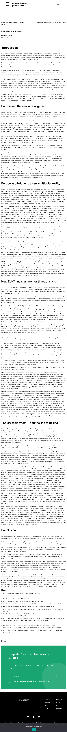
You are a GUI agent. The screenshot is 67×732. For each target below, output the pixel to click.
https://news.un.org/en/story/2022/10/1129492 (16, 599)
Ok (34, 729)
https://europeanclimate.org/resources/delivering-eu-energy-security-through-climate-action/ (28, 606)
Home (46, 699)
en (57, 4)
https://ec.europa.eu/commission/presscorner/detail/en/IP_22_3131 (21, 593)
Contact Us (59, 708)
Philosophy (47, 702)
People (46, 705)
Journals (58, 702)
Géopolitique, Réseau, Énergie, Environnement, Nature (51, 22)
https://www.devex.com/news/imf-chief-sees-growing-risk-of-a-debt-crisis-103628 (25, 601)
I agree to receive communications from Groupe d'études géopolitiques (30, 681)
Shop (57, 705)
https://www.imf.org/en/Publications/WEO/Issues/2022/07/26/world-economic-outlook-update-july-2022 (32, 604)
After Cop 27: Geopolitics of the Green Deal (13, 22)
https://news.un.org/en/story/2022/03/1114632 (16, 596)
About (46, 708)
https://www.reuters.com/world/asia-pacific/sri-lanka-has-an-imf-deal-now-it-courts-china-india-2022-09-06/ (33, 623)
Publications (59, 699)
